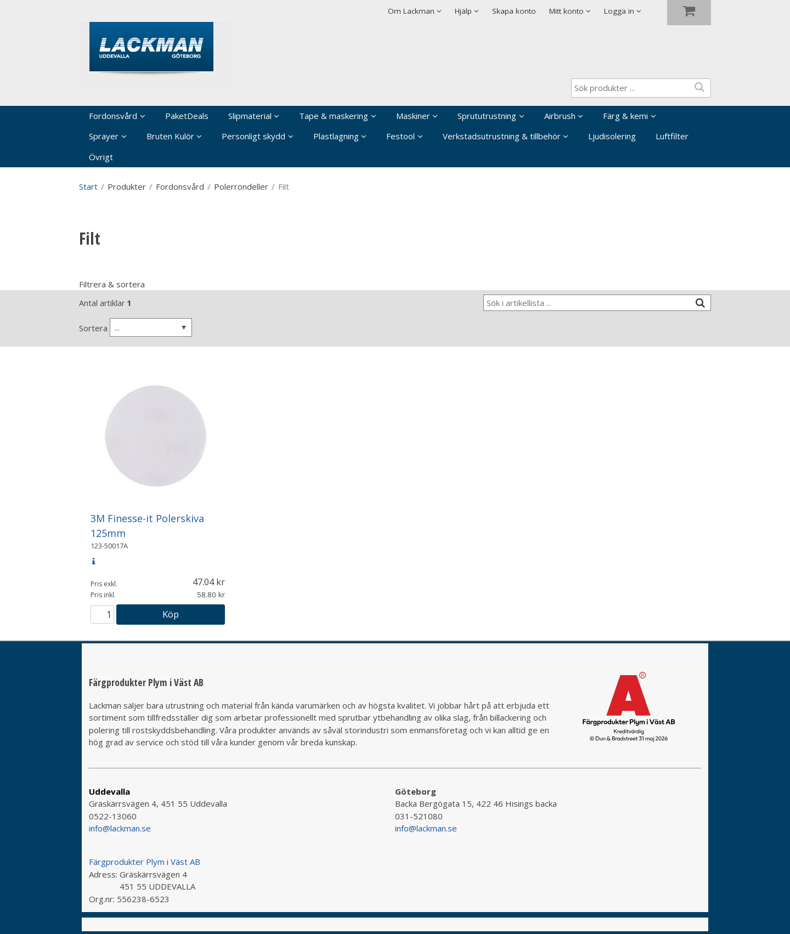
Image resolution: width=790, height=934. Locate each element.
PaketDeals (186, 115)
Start (88, 186)
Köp (170, 614)
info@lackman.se (120, 828)
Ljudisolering (612, 136)
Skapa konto (514, 11)
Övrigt (101, 156)
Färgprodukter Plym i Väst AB (144, 861)
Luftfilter (672, 136)
